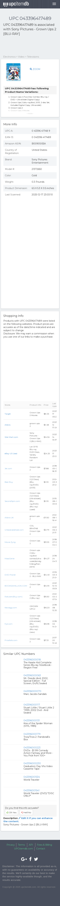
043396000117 (32, 704)
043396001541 (32, 790)
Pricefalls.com (11, 640)
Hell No (26, 812)
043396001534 (32, 776)
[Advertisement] (28, 46)
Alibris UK (9, 517)
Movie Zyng (10, 542)
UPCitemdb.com (23, 848)
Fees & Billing (44, 844)
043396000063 (32, 675)
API (31, 844)
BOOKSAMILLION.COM (16, 586)
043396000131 (32, 720)
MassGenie (9, 558)
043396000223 (32, 747)
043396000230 (32, 763)
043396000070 (32, 691)
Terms (21, 844)
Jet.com (8, 468)
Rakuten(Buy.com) (13, 596)
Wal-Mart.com (11, 437)
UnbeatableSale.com (14, 530)
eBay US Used (11, 453)
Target (8, 414)
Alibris (7, 425)
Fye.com (8, 624)
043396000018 (32, 659)
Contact (40, 848)
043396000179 (32, 734)
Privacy (11, 844)
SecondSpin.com (12, 501)
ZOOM (35, 69)
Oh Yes (11, 812)
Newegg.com (11, 607)
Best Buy (9, 482)
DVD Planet (10, 575)
